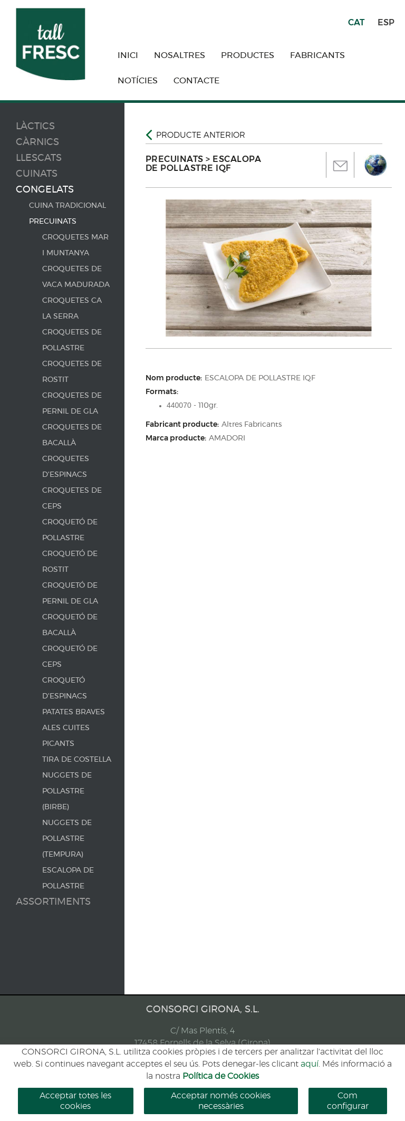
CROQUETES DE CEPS (72, 498)
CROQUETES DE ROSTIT (72, 372)
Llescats (39, 158)
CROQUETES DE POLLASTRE (72, 340)
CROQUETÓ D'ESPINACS (64, 688)
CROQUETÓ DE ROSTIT (70, 561)
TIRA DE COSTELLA (76, 759)
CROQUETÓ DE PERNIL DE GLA (70, 593)
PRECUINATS (52, 221)
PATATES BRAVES (73, 712)
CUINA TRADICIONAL (67, 205)
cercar (267, 1071)
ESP (386, 22)
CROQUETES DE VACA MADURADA (76, 277)
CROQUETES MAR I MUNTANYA (75, 245)
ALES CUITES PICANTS (66, 736)
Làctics (35, 126)
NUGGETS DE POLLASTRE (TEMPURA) (67, 838)
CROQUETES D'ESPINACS (65, 466)
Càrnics (37, 142)
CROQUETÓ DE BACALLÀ (70, 625)
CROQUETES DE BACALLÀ (72, 435)
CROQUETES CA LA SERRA (72, 308)
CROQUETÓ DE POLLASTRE (70, 530)
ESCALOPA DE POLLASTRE (68, 878)
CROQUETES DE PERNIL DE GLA (72, 403)
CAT (356, 22)
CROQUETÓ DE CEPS (70, 656)
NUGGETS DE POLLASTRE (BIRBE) (67, 791)
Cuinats (36, 174)
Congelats (45, 190)
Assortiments (53, 902)
